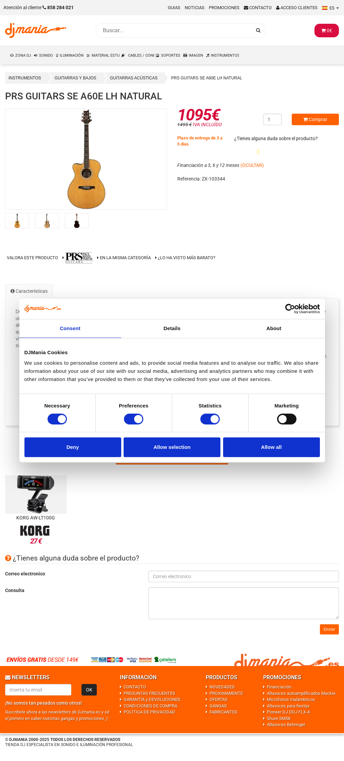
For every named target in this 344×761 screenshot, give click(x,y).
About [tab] (274, 328)
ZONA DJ (23, 55)
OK (89, 689)
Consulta (14, 590)
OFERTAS (219, 699)
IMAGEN (196, 55)
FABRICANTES (223, 712)
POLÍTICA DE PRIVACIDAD (149, 712)
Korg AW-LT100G (35, 517)
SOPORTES (170, 55)
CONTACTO (135, 686)
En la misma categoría (124, 257)
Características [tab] (29, 291)
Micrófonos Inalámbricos (291, 699)
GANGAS (218, 705)
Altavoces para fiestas (288, 705)
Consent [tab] (70, 328)
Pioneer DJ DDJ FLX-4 (288, 712)
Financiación (279, 686)
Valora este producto (32, 257)
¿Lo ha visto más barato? (186, 257)
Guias (174, 7)
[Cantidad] (272, 119)
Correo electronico (25, 573)
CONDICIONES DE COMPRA (150, 705)
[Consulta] (243, 603)
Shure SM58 (278, 718)
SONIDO (46, 55)
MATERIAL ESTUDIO (106, 55)
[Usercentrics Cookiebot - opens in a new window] (290, 309)
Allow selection (172, 447)
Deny (73, 447)
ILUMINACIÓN (72, 55)
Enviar (329, 629)
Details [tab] (172, 328)
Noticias (194, 7)
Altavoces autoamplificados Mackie (301, 693)
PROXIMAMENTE (226, 693)
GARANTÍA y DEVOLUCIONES (152, 699)
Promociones (224, 7)
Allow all (271, 447)
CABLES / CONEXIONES (141, 55)
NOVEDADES (222, 686)
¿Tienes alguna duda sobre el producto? (276, 138)
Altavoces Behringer (286, 724)
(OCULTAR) (252, 165)
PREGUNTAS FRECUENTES (149, 693)
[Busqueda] (174, 30)
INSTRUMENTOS (225, 55)
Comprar (315, 119)
